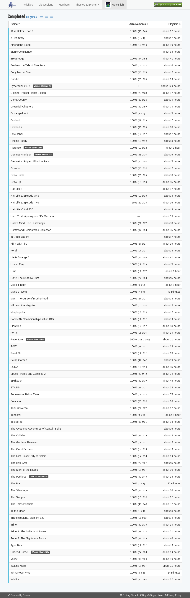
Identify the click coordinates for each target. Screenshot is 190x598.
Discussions (46, 4)
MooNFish (114, 4)
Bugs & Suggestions (152, 595)
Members (64, 4)
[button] (108, 4)
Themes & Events (87, 4)
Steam (26, 595)
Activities (28, 4)
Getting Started (130, 595)
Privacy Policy (174, 595)
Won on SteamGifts (42, 86)
